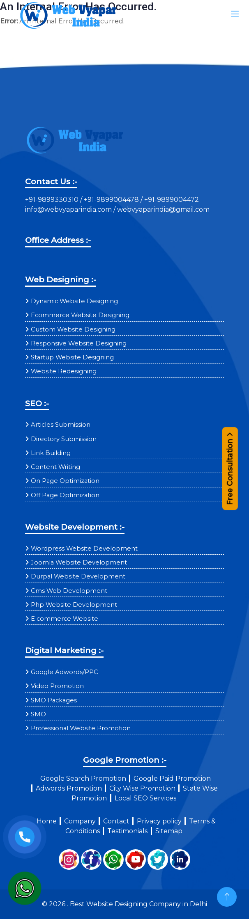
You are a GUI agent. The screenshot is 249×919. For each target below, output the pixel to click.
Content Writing (55, 467)
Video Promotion (57, 686)
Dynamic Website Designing (74, 301)
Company (80, 821)
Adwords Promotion (69, 788)
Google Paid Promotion (172, 778)
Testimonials (127, 831)
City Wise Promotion (142, 788)
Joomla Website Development (79, 562)
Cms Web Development (69, 590)
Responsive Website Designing (79, 343)
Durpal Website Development (78, 576)
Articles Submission (60, 424)
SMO (38, 714)
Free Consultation (230, 465)
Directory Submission (64, 439)
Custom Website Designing (73, 329)
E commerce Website (64, 618)
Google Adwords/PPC (64, 672)
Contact (116, 821)
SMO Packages (54, 700)
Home (47, 821)
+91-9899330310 (52, 199)
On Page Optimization (65, 481)
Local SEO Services (145, 798)
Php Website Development (74, 604)
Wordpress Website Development (84, 548)
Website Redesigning (64, 371)
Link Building (51, 453)
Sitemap (168, 831)
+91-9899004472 (171, 199)
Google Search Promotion (83, 778)
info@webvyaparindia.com (69, 209)
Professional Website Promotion (81, 728)
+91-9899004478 (112, 199)
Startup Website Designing (72, 357)
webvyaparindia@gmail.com (163, 209)
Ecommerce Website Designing (80, 315)
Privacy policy (159, 821)
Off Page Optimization (65, 495)
